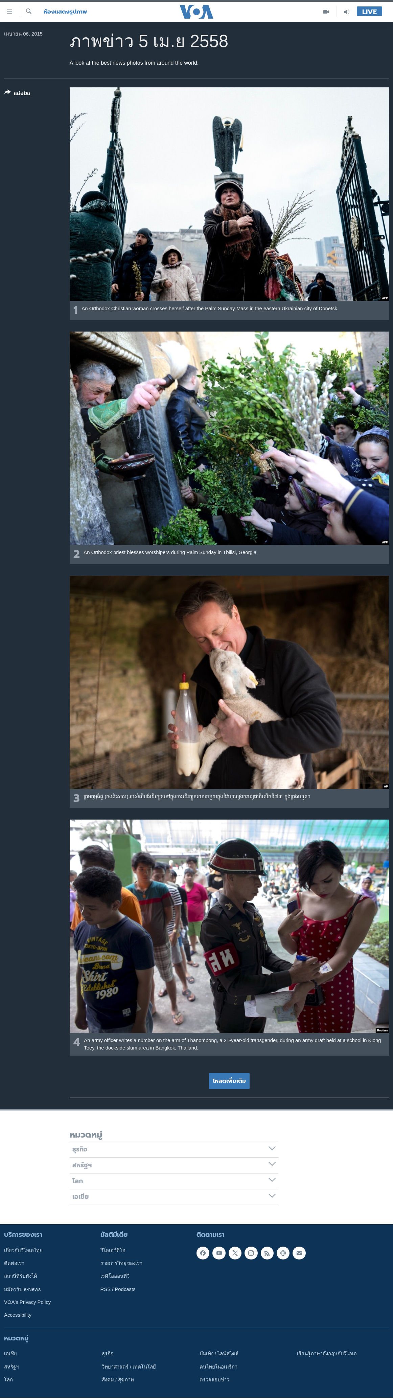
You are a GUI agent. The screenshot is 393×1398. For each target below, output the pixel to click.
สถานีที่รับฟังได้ (20, 1276)
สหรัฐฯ (11, 1367)
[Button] (17, 94)
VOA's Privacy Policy (27, 1302)
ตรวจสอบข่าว (214, 1379)
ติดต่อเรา (14, 1263)
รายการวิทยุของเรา (121, 1263)
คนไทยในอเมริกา (218, 1367)
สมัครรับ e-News (22, 1289)
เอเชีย (10, 1354)
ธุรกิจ (108, 1354)
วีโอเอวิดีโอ (112, 1250)
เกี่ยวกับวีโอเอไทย (23, 1250)
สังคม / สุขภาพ (118, 1379)
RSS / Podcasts (118, 1289)
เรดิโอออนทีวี (115, 1276)
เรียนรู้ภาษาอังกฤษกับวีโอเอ (327, 1354)
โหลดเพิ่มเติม (229, 1080)
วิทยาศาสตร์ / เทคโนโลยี (129, 1367)
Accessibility (17, 1315)
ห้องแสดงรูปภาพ (65, 11)
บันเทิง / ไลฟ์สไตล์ (219, 1354)
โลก (8, 1379)
